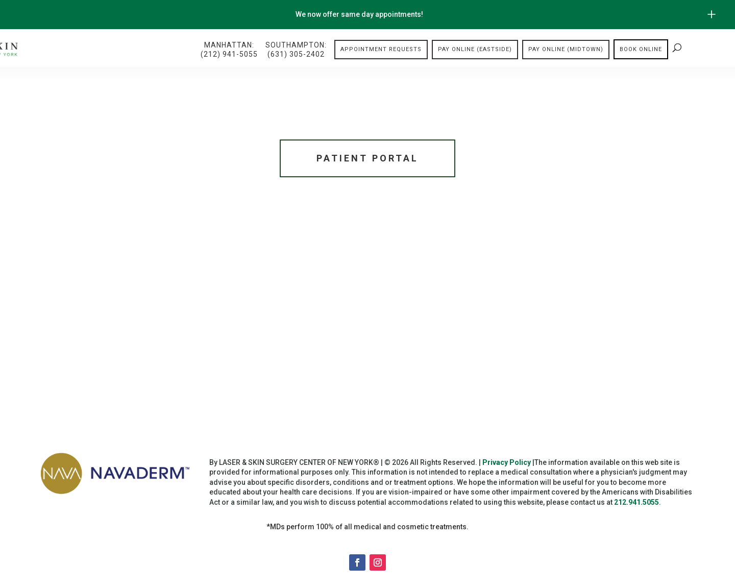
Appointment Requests (381, 49)
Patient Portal (367, 158)
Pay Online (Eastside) (475, 49)
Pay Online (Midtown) (565, 49)
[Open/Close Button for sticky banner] (711, 14)
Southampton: (296, 50)
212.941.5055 (636, 502)
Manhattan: (229, 50)
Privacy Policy (506, 462)
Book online (641, 49)
